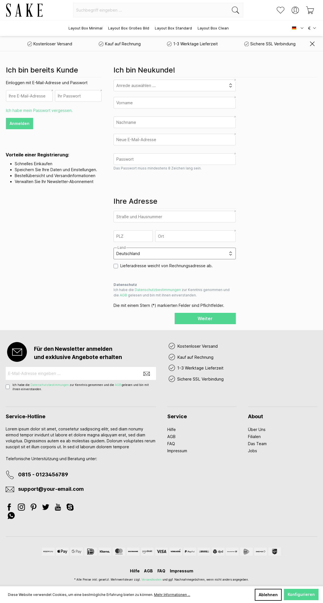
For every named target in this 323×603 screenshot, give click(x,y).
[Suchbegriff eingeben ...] (150, 10)
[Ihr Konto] (295, 10)
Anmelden (19, 123)
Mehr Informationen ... (172, 595)
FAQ (171, 443)
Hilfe (171, 429)
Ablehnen (268, 594)
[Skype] (70, 508)
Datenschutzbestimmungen (158, 290)
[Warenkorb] (310, 10)
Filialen (254, 436)
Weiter (205, 318)
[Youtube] (58, 508)
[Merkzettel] (280, 10)
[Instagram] (22, 508)
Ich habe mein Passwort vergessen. (39, 110)
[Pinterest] (34, 508)
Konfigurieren (301, 594)
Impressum (177, 450)
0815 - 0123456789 (43, 474)
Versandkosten (152, 579)
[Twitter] (46, 508)
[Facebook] (11, 508)
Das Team (257, 443)
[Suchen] (235, 10)
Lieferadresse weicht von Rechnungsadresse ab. (166, 265)
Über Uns (257, 429)
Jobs (252, 450)
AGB (123, 295)
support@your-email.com (51, 489)
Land (121, 247)
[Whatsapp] (11, 516)
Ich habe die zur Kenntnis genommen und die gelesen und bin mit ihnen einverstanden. (172, 292)
